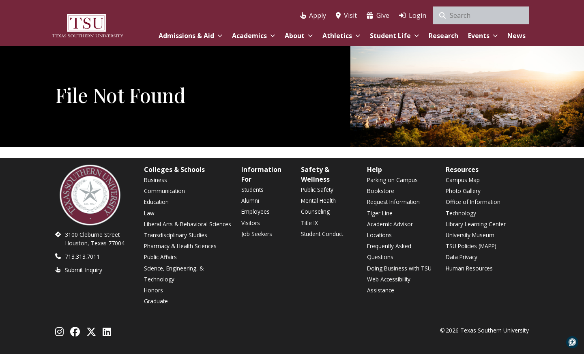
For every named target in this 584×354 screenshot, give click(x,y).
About (299, 35)
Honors (153, 290)
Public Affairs (160, 257)
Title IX (309, 223)
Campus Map (463, 180)
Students (252, 189)
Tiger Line (380, 213)
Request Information (393, 202)
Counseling (315, 211)
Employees (255, 211)
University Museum (470, 235)
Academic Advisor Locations (390, 229)
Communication (164, 191)
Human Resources (469, 268)
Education (156, 202)
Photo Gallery (463, 191)
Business (155, 180)
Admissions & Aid (190, 35)
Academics (253, 35)
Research (443, 35)
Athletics (341, 35)
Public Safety (317, 189)
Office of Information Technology (473, 207)
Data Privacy (461, 257)
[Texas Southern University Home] (87, 24)
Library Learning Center (476, 224)
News (516, 35)
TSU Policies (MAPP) (471, 246)
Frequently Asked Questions (389, 251)
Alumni (250, 200)
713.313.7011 (82, 256)
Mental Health (318, 200)
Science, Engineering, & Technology (174, 273)
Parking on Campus (392, 180)
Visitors (250, 223)
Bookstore (380, 191)
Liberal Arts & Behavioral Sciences (187, 224)
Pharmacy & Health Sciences (180, 246)
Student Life (394, 35)
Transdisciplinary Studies (175, 235)
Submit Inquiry (83, 270)
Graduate (156, 301)
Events (483, 35)
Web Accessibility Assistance (388, 284)
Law (149, 213)
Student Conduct (322, 234)
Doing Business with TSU (399, 268)
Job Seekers (256, 234)
